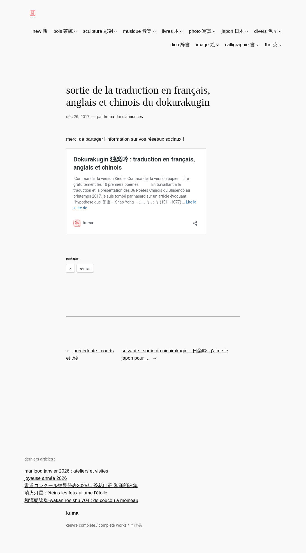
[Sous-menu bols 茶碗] (75, 31)
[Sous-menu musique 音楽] (154, 31)
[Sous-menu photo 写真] (214, 31)
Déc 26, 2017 (77, 116)
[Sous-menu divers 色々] (280, 31)
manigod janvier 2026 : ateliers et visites (66, 471)
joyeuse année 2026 (45, 478)
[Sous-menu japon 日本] (246, 31)
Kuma (109, 116)
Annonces (134, 116)
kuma (72, 513)
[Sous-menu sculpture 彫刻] (115, 31)
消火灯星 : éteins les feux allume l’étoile (65, 493)
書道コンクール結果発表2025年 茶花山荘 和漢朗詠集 (81, 485)
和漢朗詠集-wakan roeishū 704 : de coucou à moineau (81, 500)
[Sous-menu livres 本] (181, 31)
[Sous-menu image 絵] (217, 44)
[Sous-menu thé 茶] (280, 44)
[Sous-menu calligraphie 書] (257, 44)
